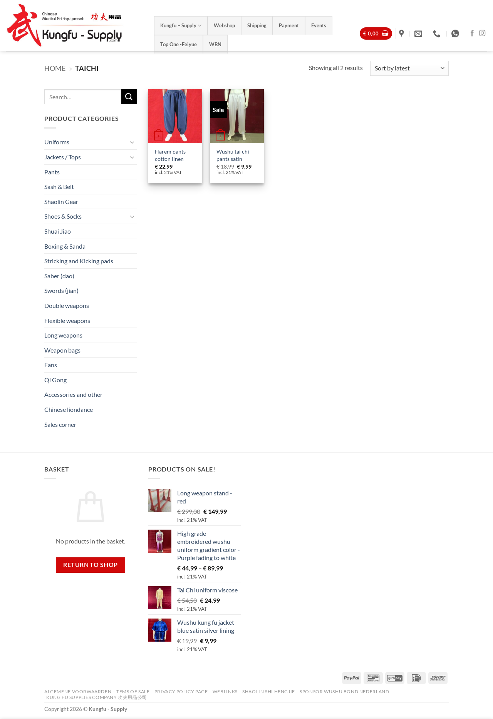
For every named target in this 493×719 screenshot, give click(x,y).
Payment (289, 25)
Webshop (224, 25)
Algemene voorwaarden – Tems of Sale (96, 691)
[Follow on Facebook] (472, 33)
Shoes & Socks (63, 216)
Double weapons (66, 305)
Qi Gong (55, 379)
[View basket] (376, 33)
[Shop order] (409, 68)
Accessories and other (73, 394)
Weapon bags (62, 350)
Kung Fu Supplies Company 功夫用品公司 (97, 697)
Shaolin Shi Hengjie (268, 691)
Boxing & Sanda (65, 245)
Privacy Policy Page (181, 691)
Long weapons (63, 335)
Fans (50, 364)
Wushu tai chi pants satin (232, 155)
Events (318, 25)
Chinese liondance (68, 409)
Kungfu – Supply (180, 25)
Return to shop (90, 564)
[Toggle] (132, 142)
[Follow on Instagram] (482, 33)
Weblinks (225, 691)
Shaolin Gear (61, 201)
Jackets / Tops (62, 157)
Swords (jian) (61, 290)
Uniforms (56, 141)
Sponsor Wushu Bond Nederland (344, 691)
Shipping (257, 25)
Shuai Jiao (57, 231)
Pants (52, 171)
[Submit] (129, 96)
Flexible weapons (67, 320)
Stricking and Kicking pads (78, 260)
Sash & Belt (59, 186)
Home (54, 68)
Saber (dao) (59, 275)
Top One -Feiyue (178, 44)
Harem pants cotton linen (170, 155)
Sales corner (60, 424)
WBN (215, 44)
